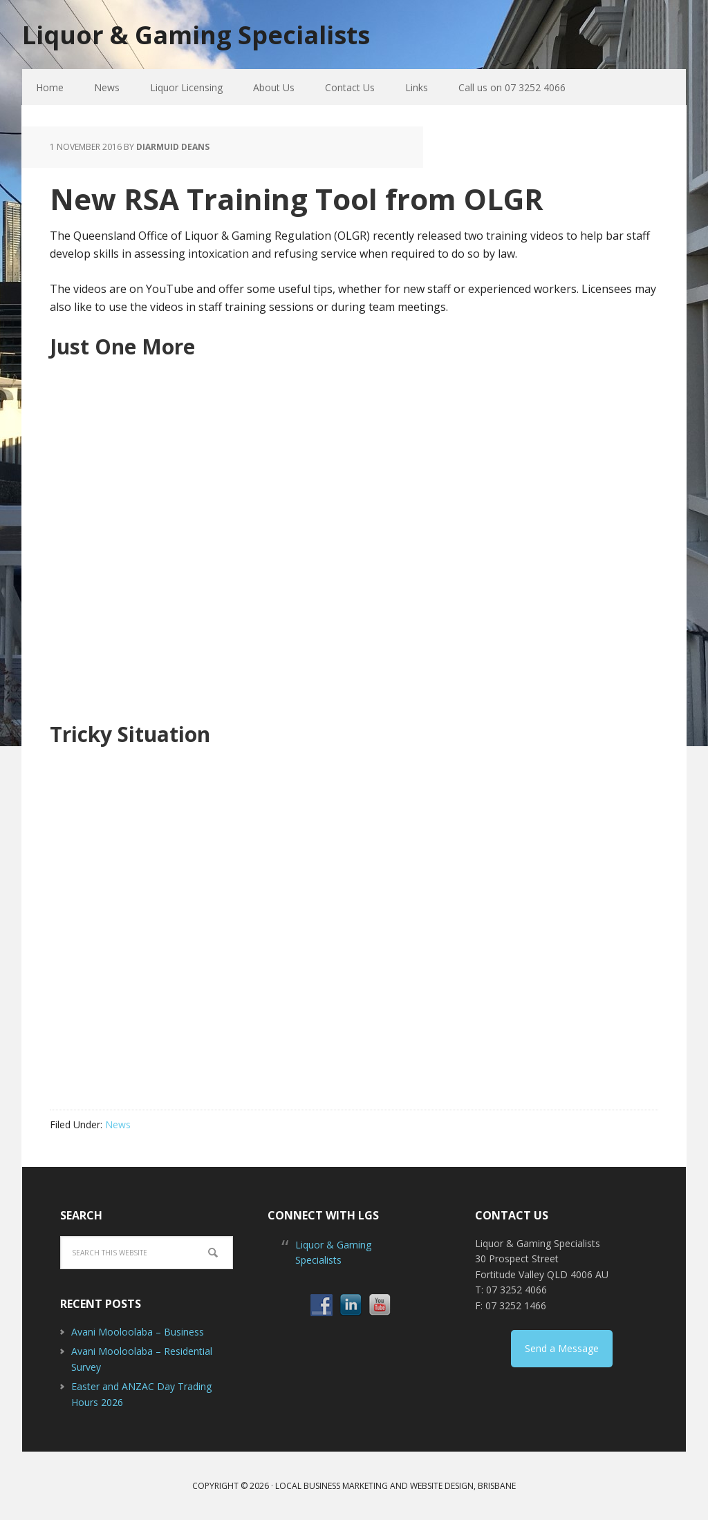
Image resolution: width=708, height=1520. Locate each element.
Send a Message (562, 1348)
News (118, 1124)
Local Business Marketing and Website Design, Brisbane (395, 1486)
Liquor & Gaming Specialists (196, 34)
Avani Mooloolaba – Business (137, 1331)
